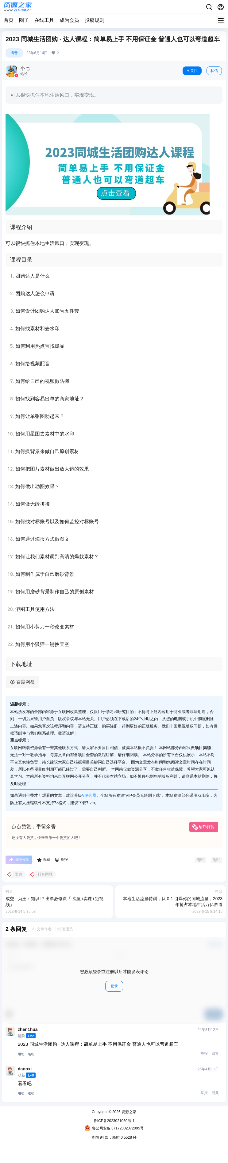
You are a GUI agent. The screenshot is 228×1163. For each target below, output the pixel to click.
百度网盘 (25, 682)
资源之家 (128, 1112)
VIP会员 (89, 795)
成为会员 (69, 20)
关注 (192, 71)
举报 (204, 1053)
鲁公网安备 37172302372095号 (114, 1128)
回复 (215, 1053)
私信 (214, 71)
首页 (9, 20)
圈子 (24, 20)
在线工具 (44, 20)
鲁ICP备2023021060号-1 (114, 1121)
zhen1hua (28, 1029)
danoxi (25, 1069)
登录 (114, 986)
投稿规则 (94, 20)
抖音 (14, 53)
